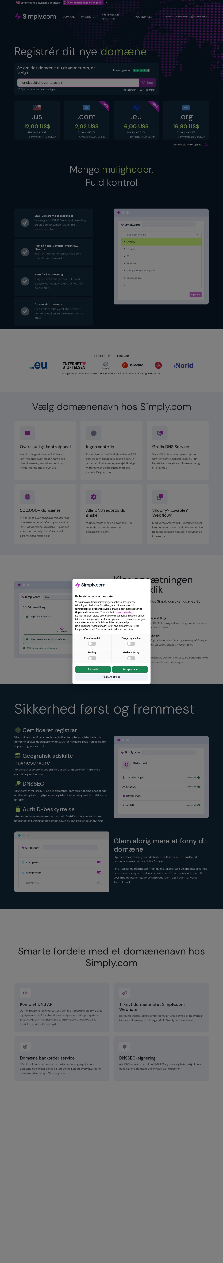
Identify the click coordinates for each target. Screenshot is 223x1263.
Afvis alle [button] (93, 669)
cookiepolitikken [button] (124, 612)
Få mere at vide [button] (111, 677)
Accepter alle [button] (129, 669)
